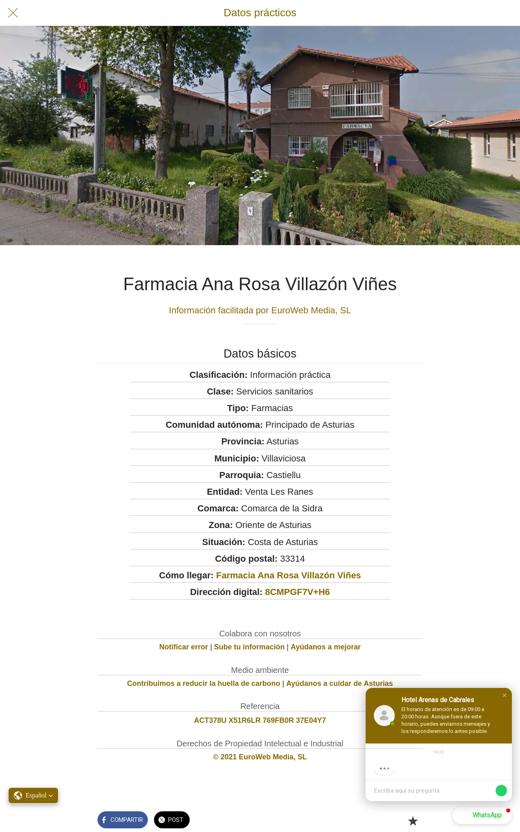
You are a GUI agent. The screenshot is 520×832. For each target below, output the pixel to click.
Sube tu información (249, 647)
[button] (504, 695)
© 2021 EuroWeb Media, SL (260, 757)
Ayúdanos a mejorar (326, 647)
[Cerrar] (13, 13)
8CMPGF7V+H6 (297, 592)
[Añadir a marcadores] (412, 820)
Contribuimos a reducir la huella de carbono (203, 683)
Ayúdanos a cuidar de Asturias (339, 683)
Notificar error (183, 647)
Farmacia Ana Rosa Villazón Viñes (288, 575)
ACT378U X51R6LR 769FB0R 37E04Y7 (260, 720)
